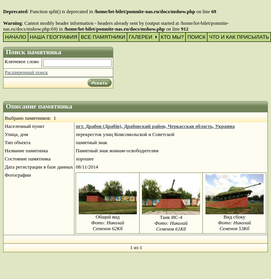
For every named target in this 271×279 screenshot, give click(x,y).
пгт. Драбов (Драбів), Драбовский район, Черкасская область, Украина (155, 126)
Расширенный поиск (26, 72)
